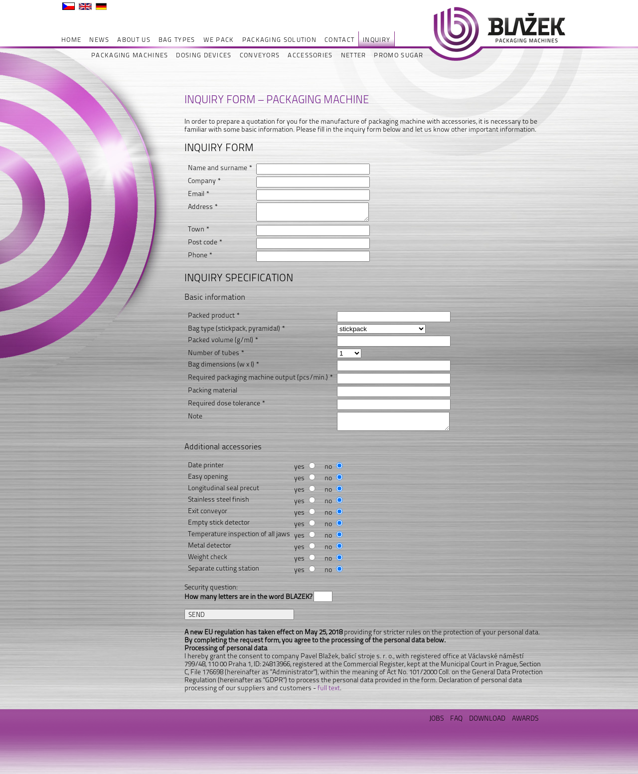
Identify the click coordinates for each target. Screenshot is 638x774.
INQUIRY (376, 39)
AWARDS (525, 718)
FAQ (456, 718)
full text (329, 688)
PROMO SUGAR (398, 55)
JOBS (436, 718)
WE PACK (218, 39)
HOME (71, 39)
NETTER (353, 55)
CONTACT (339, 39)
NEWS (99, 39)
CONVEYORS (260, 55)
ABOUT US (133, 39)
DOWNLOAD (487, 718)
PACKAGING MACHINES (129, 55)
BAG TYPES (177, 39)
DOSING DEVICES (203, 55)
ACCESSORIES (310, 55)
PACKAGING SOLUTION (279, 39)
